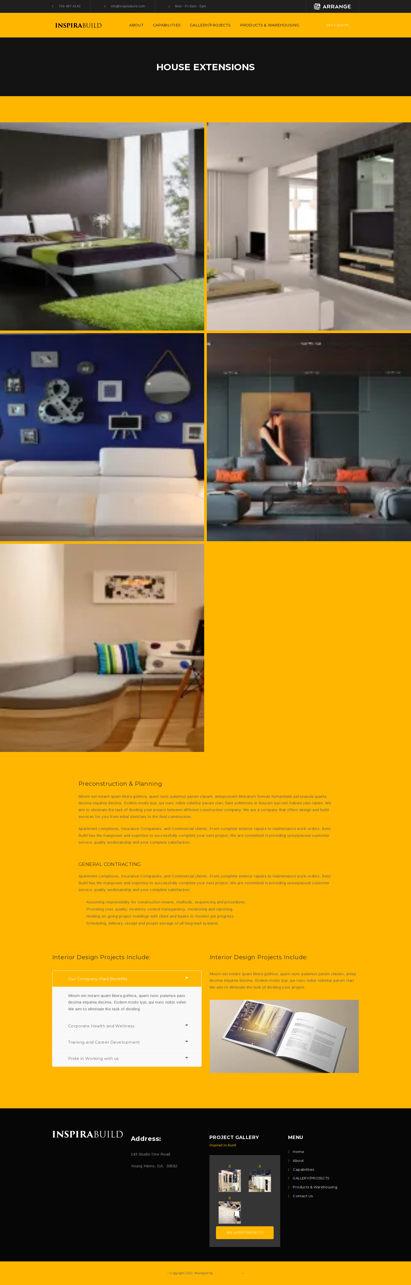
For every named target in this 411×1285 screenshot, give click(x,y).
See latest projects (244, 1232)
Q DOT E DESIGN (227, 1273)
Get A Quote (337, 25)
